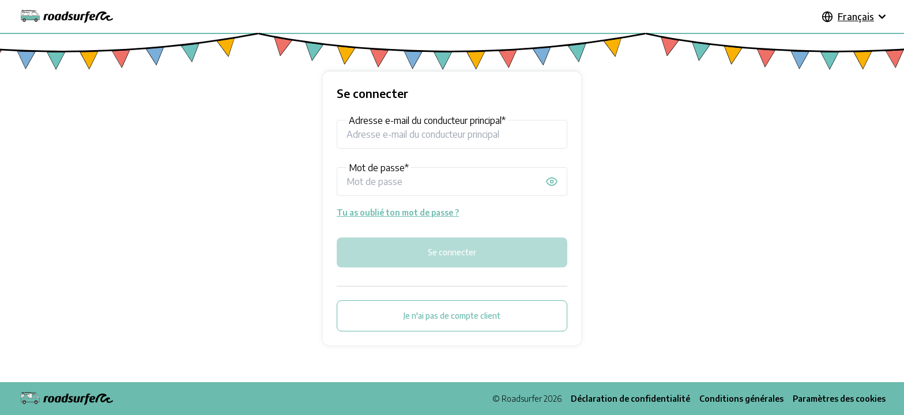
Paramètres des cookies (839, 398)
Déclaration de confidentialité (630, 398)
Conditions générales (741, 398)
